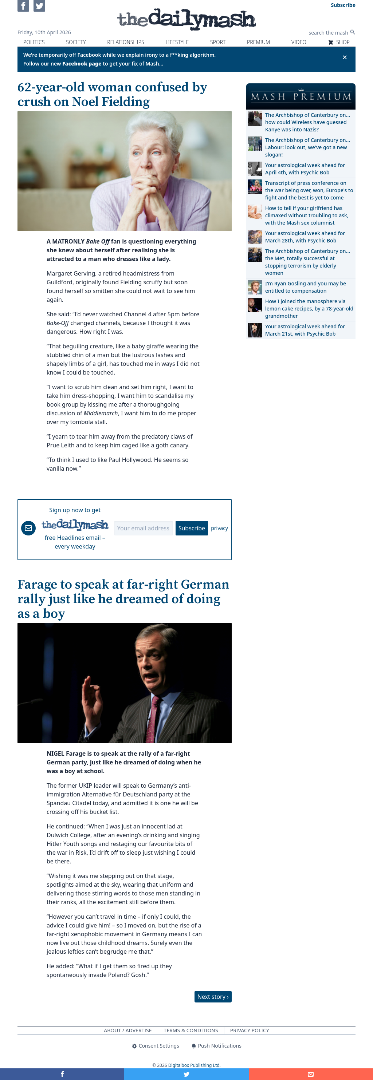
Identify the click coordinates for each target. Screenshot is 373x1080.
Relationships (125, 42)
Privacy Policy (249, 1030)
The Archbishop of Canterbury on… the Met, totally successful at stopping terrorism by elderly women (307, 262)
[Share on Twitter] (186, 1074)
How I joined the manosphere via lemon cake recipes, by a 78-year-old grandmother (309, 308)
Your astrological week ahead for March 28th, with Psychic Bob (305, 237)
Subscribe (191, 528)
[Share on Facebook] (62, 1074)
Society (76, 42)
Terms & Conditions (191, 1030)
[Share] (311, 1074)
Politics (34, 42)
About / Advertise (128, 1030)
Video (298, 42)
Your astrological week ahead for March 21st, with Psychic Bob (305, 330)
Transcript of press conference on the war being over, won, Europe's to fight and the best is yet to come (309, 190)
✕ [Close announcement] (345, 57)
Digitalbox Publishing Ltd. (194, 1065)
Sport (217, 42)
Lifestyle (177, 42)
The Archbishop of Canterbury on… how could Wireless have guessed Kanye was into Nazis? (307, 122)
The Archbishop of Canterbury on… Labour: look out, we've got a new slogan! (307, 147)
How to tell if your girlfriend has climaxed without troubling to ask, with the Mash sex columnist (307, 215)
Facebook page (82, 63)
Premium (258, 42)
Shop (339, 42)
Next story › (213, 997)
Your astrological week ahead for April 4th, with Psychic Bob (305, 169)
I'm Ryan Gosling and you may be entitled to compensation (305, 287)
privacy (219, 528)
